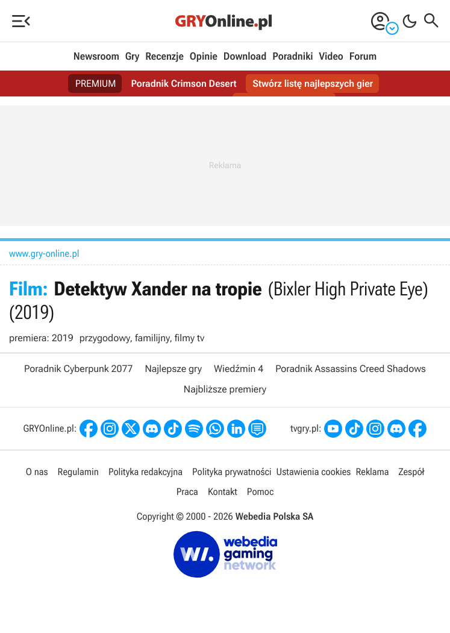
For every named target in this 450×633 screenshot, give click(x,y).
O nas (37, 471)
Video (331, 57)
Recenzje (164, 57)
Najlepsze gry (173, 368)
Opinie (203, 57)
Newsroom (96, 57)
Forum (363, 57)
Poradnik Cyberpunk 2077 (78, 368)
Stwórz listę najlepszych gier (313, 83)
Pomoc (260, 491)
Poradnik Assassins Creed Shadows (350, 368)
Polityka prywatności (232, 471)
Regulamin (78, 471)
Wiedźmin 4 (238, 368)
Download (245, 57)
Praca (187, 491)
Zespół (412, 471)
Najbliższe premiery (225, 389)
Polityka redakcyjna (145, 471)
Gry (132, 57)
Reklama (372, 471)
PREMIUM (95, 83)
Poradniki (292, 57)
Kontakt (222, 491)
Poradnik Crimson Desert (183, 83)
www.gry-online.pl (44, 253)
